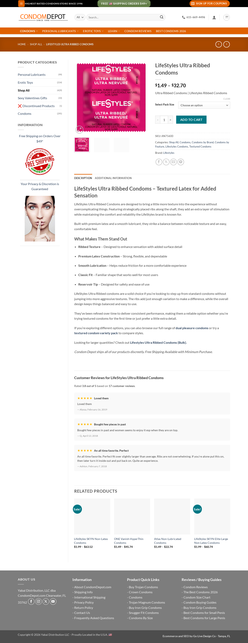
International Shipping (89, 597)
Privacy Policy (84, 602)
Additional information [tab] (113, 178)
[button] (21, 3)
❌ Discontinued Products (36, 106)
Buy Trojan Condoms (143, 587)
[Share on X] (166, 162)
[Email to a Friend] (173, 162)
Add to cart (191, 119)
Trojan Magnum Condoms (147, 602)
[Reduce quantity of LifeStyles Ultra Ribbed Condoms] (157, 120)
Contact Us (82, 613)
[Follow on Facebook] (31, 601)
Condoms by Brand (203, 142)
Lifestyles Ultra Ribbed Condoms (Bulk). (158, 342)
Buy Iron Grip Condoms (145, 607)
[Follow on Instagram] (38, 601)
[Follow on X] (45, 601)
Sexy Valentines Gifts (32, 98)
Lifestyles (168, 152)
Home (22, 44)
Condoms (29, 31)
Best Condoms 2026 (171, 31)
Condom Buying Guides (199, 602)
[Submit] (161, 17)
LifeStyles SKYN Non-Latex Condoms (91, 540)
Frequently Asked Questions (94, 618)
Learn (114, 31)
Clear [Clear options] (226, 98)
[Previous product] (226, 44)
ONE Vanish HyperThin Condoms (128, 540)
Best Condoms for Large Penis (204, 618)
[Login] (214, 17)
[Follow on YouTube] (53, 601)
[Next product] (218, 44)
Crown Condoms (141, 592)
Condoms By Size (141, 618)
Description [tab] (83, 178)
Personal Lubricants (60, 31)
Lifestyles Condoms (176, 146)
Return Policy (83, 607)
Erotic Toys (93, 31)
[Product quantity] (164, 120)
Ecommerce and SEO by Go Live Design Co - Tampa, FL (196, 636)
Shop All (36, 44)
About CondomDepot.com (92, 587)
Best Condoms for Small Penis (204, 613)
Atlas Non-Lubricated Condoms (167, 540)
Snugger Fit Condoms (144, 613)
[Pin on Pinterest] (180, 162)
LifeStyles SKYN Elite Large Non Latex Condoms (211, 540)
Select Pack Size (164, 104)
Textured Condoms (200, 146)
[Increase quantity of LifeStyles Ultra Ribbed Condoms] (170, 120)
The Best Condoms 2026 (200, 592)
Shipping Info (83, 592)
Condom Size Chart (196, 597)
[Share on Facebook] (159, 162)
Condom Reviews (138, 31)
